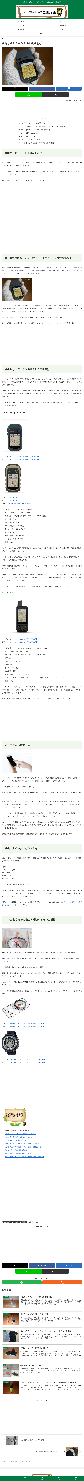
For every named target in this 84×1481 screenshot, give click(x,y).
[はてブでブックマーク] (69, 89)
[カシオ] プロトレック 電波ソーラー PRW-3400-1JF (29, 1057)
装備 (31, 1219)
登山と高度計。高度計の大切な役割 (18, 1151)
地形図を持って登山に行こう (15, 1138)
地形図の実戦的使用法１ (14, 1144)
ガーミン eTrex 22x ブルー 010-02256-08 (25, 454)
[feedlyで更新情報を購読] (22, 1280)
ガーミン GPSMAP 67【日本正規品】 (24, 636)
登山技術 (15, 1219)
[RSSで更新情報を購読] (62, 1280)
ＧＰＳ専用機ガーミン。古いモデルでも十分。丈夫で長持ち (42, 125)
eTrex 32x (13, 495)
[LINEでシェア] (28, 94)
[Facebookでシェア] (42, 89)
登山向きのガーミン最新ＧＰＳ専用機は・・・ (38, 128)
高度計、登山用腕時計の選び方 (16, 1147)
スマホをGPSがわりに (30, 134)
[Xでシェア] (15, 89)
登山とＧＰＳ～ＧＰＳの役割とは (34, 122)
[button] (55, 94)
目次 (39, 118)
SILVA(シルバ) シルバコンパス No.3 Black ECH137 (28, 1021)
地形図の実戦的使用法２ (33, 1144)
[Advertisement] (42, 107)
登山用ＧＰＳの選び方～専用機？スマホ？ (20, 1131)
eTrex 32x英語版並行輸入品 (19, 501)
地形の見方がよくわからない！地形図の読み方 (22, 1141)
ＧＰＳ (37, 1219)
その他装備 (6, 1219)
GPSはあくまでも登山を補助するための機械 (37, 140)
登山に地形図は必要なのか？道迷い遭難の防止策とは (24, 1154)
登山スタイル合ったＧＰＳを (32, 137)
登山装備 (23, 1219)
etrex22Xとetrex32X (31, 131)
